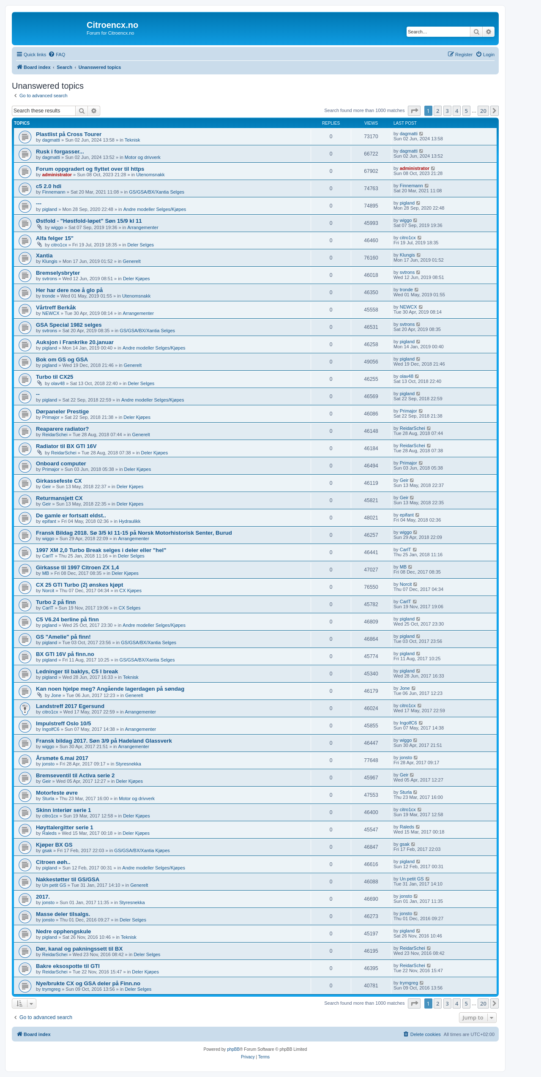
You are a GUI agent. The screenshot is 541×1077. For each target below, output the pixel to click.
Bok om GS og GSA (62, 359)
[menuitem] (56, 54)
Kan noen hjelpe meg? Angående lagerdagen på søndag (110, 689)
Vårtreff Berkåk (56, 307)
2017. (43, 897)
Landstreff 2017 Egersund (70, 706)
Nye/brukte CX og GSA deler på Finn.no (88, 983)
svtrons (49, 278)
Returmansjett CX (59, 498)
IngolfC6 (51, 729)
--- (38, 203)
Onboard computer (61, 463)
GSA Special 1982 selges (69, 325)
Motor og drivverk (143, 157)
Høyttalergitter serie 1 (64, 827)
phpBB (233, 1049)
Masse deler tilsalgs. (63, 914)
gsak (47, 850)
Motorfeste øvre (57, 793)
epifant (49, 521)
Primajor (51, 417)
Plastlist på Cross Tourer (68, 134)
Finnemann (54, 191)
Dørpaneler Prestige (62, 411)
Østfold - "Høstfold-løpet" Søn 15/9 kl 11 (89, 221)
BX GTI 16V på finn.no (65, 654)
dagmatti (51, 139)
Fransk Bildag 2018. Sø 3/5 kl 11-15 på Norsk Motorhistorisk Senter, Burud (134, 533)
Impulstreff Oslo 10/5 (63, 723)
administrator (57, 174)
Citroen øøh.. (53, 862)
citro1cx (59, 244)
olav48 (58, 383)
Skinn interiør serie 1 (63, 810)
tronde (48, 295)
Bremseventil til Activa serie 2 (75, 775)
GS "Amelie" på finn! (63, 637)
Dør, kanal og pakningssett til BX (79, 949)
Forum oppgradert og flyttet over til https (90, 169)
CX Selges (130, 607)
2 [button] (437, 111)
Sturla (48, 798)
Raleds (49, 833)
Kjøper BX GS (54, 845)
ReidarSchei (55, 434)
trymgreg (51, 989)
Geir (46, 486)
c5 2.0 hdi (48, 186)
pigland (49, 209)
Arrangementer (142, 227)
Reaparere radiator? (62, 429)
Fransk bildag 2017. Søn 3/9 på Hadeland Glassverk (104, 741)
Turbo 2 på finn (56, 602)
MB (45, 573)
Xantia (44, 255)
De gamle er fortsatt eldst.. (71, 515)
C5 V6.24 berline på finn (67, 619)
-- (38, 394)
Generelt (132, 261)
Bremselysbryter (58, 273)
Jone (56, 695)
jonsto (48, 763)
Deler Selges (140, 244)
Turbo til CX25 (54, 377)
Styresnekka (128, 763)
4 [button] (456, 111)
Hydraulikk (129, 521)
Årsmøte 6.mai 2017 (62, 758)
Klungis (49, 261)
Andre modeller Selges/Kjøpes (154, 209)
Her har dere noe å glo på (69, 290)
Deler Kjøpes (136, 278)
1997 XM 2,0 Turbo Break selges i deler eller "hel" (101, 550)
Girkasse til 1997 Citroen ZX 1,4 (77, 567)
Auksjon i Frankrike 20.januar (75, 342)
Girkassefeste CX (59, 481)
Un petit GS (54, 885)
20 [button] (483, 111)
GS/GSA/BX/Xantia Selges (156, 191)
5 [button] (466, 111)
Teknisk (132, 139)
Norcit (48, 590)
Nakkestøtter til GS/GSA (67, 879)
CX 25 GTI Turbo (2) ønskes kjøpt (79, 585)
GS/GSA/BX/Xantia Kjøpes (141, 850)
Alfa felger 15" (55, 238)
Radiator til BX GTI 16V (66, 446)
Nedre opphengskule (63, 931)
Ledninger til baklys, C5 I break (77, 671)
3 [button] (447, 111)
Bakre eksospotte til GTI (68, 966)
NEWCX (51, 313)
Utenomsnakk (150, 174)
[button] (414, 111)
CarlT (48, 555)
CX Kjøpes (130, 590)
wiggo (57, 227)
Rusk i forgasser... (60, 151)
